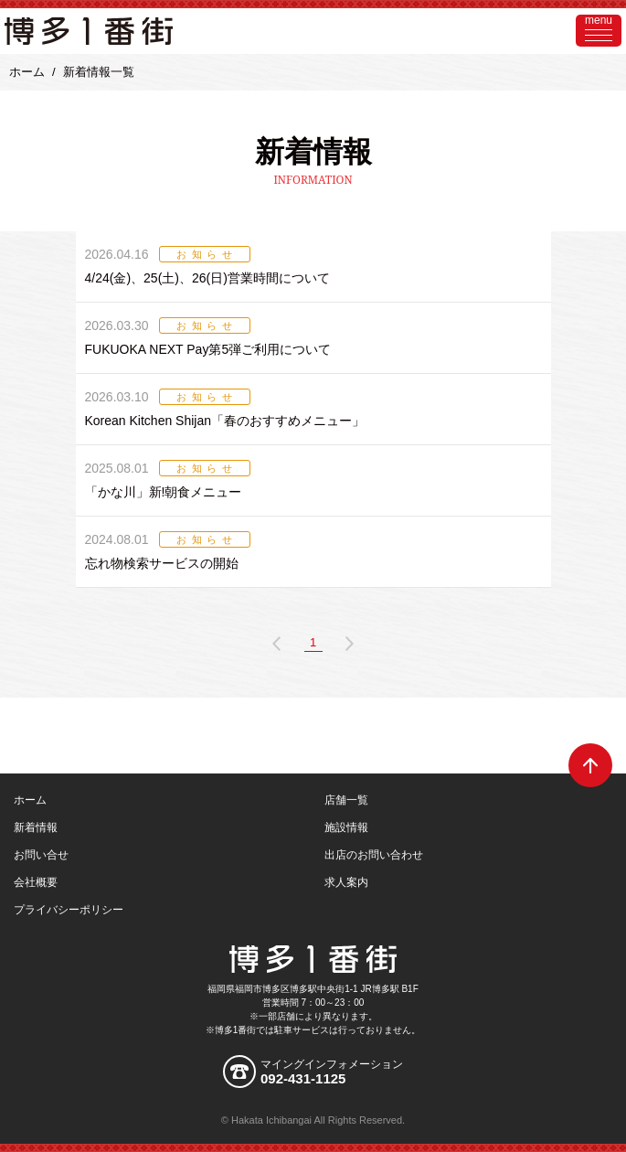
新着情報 (36, 827)
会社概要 (36, 882)
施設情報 (346, 827)
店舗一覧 (346, 800)
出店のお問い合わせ (373, 854)
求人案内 (346, 882)
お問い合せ (41, 854)
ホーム (27, 72)
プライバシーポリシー (68, 909)
